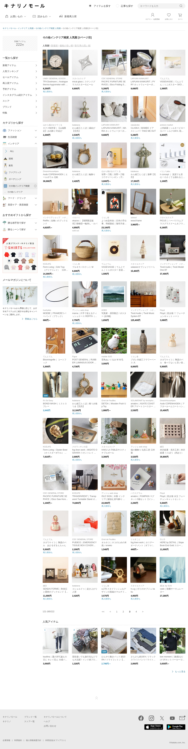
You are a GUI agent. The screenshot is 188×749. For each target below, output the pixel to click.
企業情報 (6, 740)
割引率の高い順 (83, 45)
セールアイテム (10, 77)
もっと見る (180, 672)
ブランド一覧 (30, 717)
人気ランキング (10, 71)
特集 (5, 112)
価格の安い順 (66, 45)
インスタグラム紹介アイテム (17, 95)
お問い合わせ (50, 726)
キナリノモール (9, 28)
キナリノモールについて (55, 717)
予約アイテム (9, 89)
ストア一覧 (29, 721)
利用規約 (18, 740)
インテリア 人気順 (26, 28)
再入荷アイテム (10, 83)
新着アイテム (9, 65)
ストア (6, 101)
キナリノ (7, 721)
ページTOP (96, 698)
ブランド (7, 107)
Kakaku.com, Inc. (178, 742)
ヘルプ (47, 721)
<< (103, 611)
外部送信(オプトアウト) (55, 740)
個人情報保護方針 (33, 740)
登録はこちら (31, 319)
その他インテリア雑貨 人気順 (48, 28)
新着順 (54, 45)
